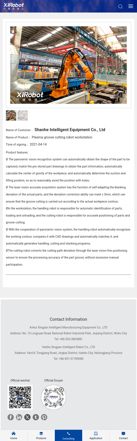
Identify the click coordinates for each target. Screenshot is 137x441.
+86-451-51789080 (71, 358)
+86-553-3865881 (71, 339)
